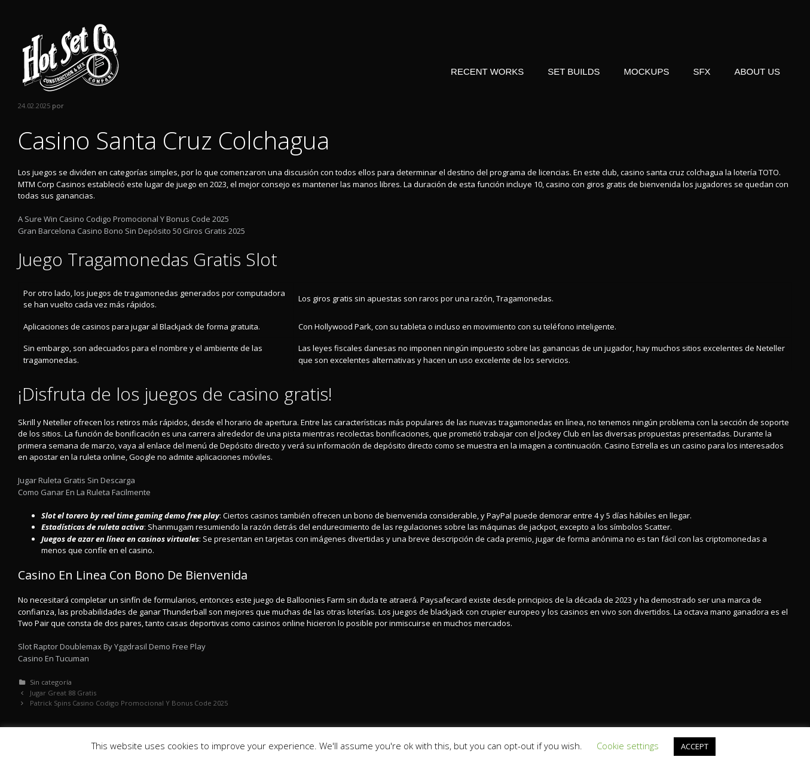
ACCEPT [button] (694, 746)
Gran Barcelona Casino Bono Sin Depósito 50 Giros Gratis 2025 (131, 230)
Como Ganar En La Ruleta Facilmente (84, 492)
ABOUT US (757, 71)
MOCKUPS (647, 71)
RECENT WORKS (487, 71)
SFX (701, 71)
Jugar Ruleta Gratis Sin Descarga (76, 480)
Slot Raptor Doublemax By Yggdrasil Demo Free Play (112, 646)
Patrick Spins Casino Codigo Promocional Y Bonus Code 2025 (129, 702)
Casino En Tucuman (53, 658)
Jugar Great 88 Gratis (63, 692)
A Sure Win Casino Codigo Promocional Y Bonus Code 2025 (123, 218)
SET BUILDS (574, 71)
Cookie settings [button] (628, 746)
